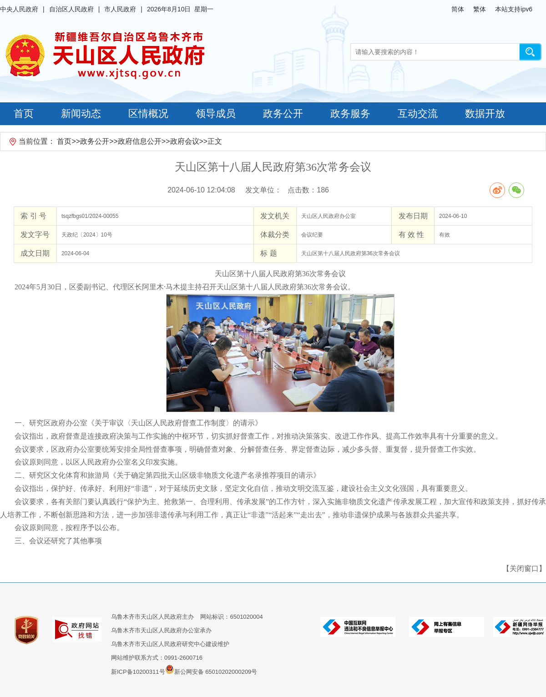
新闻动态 (81, 113)
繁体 (479, 9)
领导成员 (216, 113)
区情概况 (148, 113)
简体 (457, 9)
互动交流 (418, 113)
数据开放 (485, 113)
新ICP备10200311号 (138, 671)
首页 (24, 113)
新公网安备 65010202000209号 (211, 669)
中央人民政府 (19, 9)
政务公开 (283, 113)
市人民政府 (120, 9)
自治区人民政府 (71, 9)
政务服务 (350, 113)
